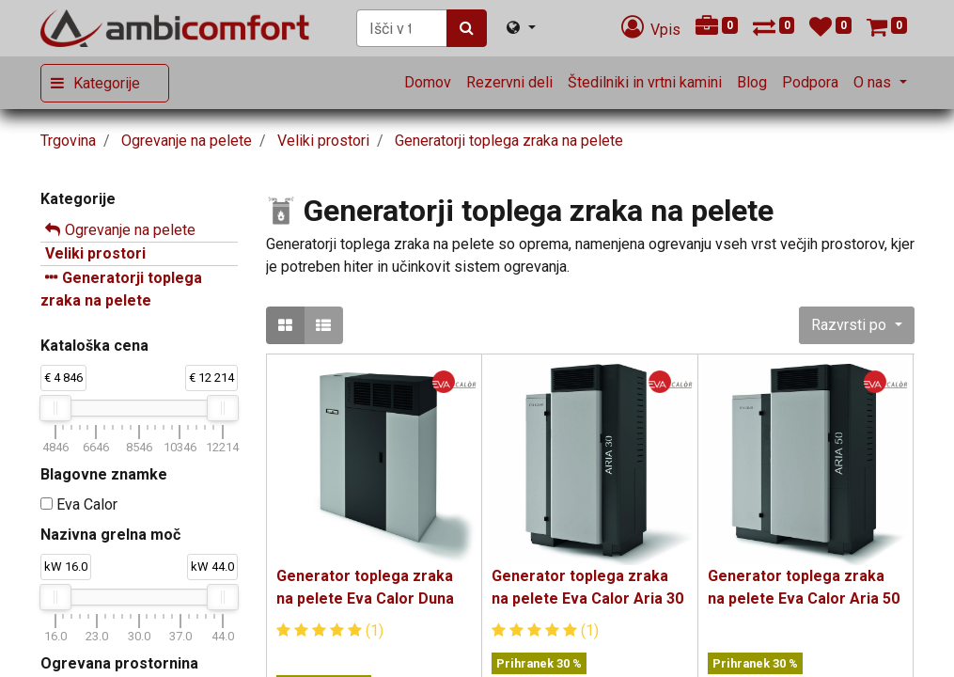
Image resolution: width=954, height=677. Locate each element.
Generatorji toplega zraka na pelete (121, 289)
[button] (856, 325)
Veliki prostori (95, 253)
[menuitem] (428, 83)
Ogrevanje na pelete (130, 230)
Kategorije (106, 83)
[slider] (55, 408)
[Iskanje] (466, 28)
